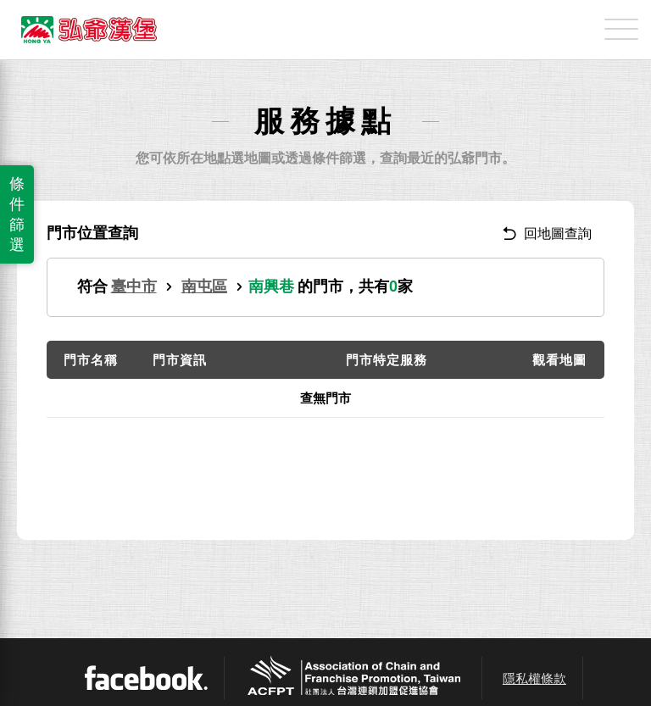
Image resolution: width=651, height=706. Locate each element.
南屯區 (204, 286)
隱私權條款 (534, 678)
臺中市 (134, 286)
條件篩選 (17, 214)
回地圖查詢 (547, 233)
